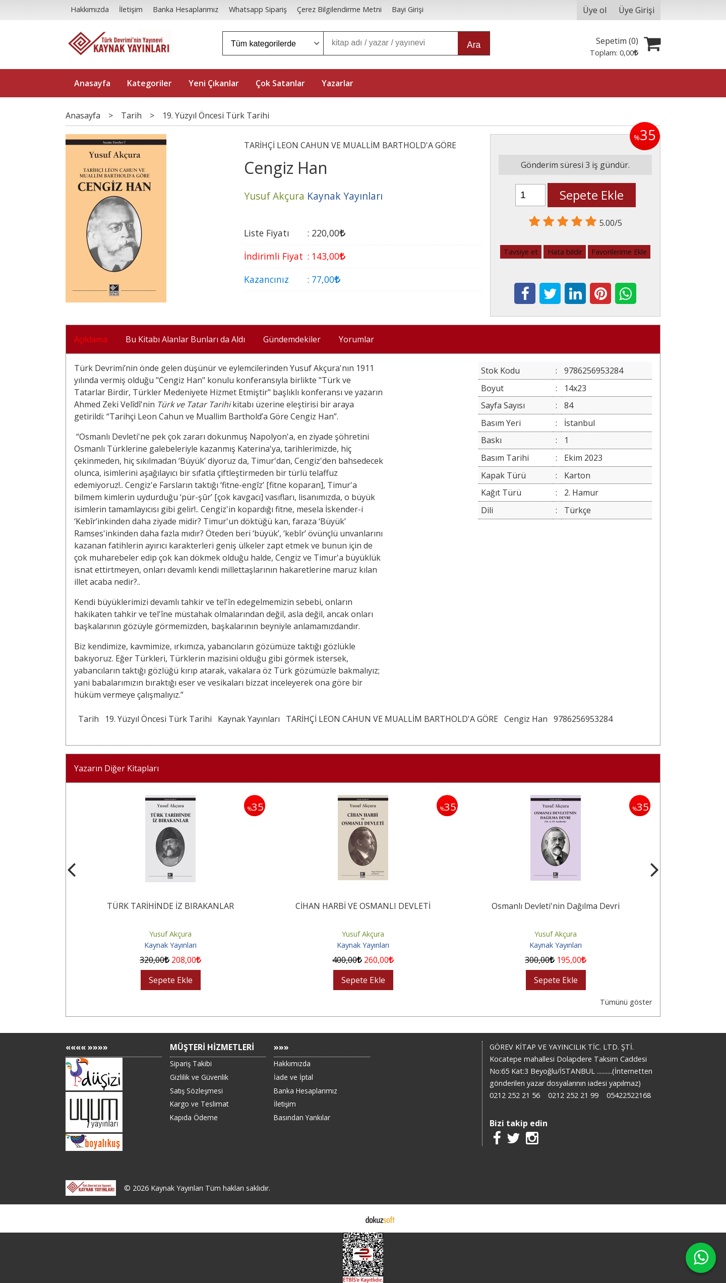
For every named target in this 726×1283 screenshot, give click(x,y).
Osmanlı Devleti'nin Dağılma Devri (556, 905)
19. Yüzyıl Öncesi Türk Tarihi (158, 718)
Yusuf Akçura (170, 934)
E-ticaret (347, 1218)
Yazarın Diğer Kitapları (116, 768)
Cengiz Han (526, 718)
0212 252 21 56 (515, 1095)
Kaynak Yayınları (249, 718)
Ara (473, 45)
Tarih (88, 718)
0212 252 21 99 (573, 1095)
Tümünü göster (626, 1002)
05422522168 (629, 1095)
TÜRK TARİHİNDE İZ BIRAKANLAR (170, 905)
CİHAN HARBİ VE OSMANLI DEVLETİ (363, 905)
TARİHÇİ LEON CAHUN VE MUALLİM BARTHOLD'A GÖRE (392, 718)
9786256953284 (583, 718)
